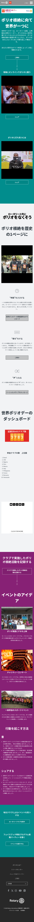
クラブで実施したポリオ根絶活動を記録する (17, 571)
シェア (17, 117)
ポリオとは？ (17, 865)
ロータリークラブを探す (17, 822)
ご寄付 (26, 3)
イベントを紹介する (16, 844)
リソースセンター (17, 869)
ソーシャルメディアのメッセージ (17, 392)
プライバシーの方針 (14, 910)
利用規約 (22, 910)
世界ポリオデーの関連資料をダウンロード (17, 318)
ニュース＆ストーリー (17, 874)
